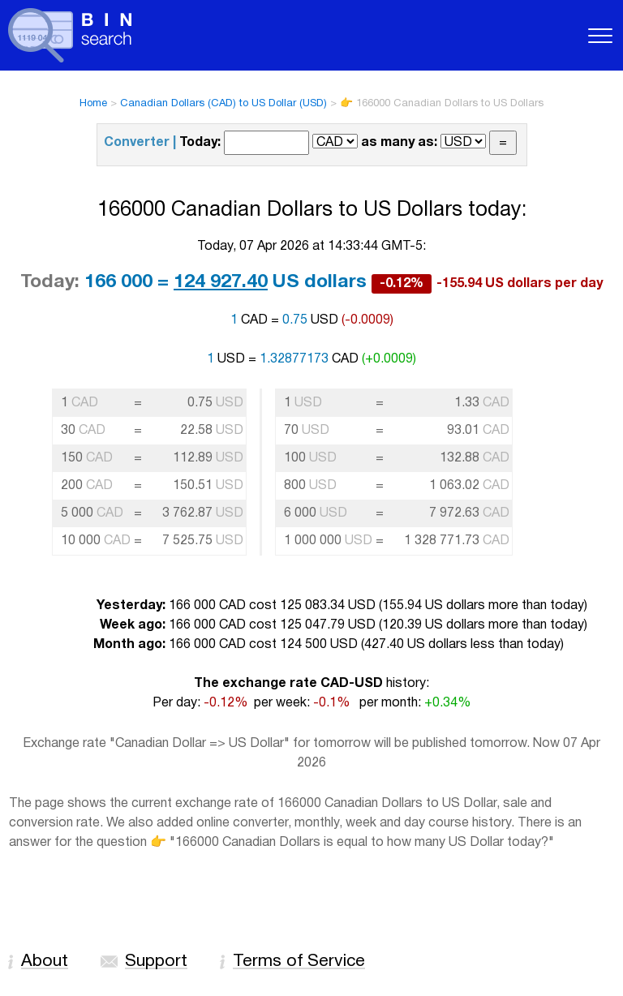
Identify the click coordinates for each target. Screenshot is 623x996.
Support (156, 961)
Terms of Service (299, 961)
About (44, 961)
